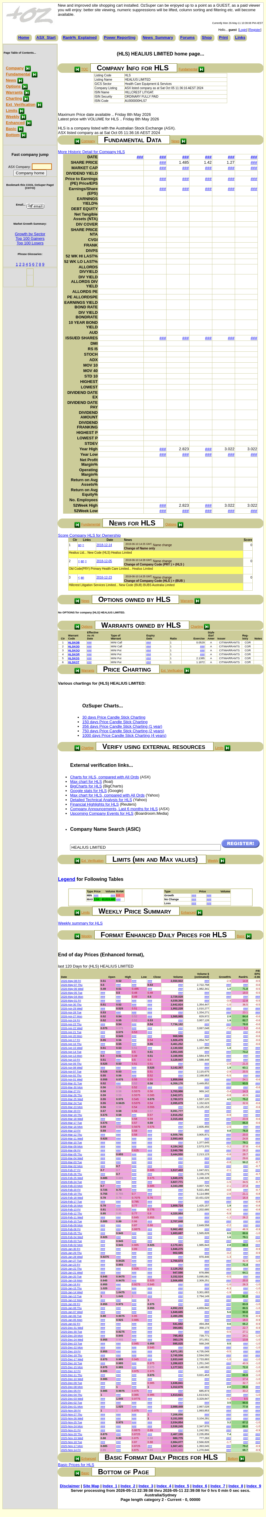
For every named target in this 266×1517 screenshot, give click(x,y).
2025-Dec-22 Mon (72, 1347)
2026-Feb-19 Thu (71, 1193)
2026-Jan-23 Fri (70, 1264)
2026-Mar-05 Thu (71, 1154)
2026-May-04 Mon (72, 996)
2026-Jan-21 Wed (71, 1272)
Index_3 (146, 1486)
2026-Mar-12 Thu (71, 1134)
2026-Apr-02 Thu (71, 1075)
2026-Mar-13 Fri (71, 1130)
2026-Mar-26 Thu (71, 1095)
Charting (14, 98)
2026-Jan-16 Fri (70, 1284)
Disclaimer (70, 1486)
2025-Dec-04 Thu (71, 1394)
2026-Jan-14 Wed (71, 1292)
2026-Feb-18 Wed (72, 1197)
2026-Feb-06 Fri (71, 1229)
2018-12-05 (104, 561)
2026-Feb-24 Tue (71, 1181)
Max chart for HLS (86, 781)
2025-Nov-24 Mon (72, 1426)
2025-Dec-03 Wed (72, 1398)
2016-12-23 (104, 577)
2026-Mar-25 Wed (72, 1099)
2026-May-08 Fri (71, 980)
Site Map (91, 1486)
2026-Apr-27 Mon (71, 1016)
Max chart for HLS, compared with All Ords (107, 795)
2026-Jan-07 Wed (71, 1312)
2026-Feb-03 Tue (71, 1241)
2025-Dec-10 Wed (72, 1379)
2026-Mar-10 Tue (71, 1142)
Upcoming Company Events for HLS (101, 813)
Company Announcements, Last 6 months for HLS (114, 809)
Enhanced (15, 122)
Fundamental (18, 74)
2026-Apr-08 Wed (71, 1067)
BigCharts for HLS (86, 786)
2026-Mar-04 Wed (72, 1158)
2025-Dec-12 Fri (71, 1371)
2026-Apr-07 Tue (71, 1071)
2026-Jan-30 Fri (70, 1248)
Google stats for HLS (88, 790)
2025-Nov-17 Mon (72, 1446)
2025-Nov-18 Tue (71, 1442)
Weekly (12, 116)
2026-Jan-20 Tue (71, 1276)
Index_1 (110, 1486)
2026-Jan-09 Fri (70, 1304)
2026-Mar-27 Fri (71, 1091)
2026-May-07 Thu (71, 984)
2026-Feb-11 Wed (72, 1217)
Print (223, 37)
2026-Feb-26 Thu (71, 1174)
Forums (187, 37)
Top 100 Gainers (29, 238)
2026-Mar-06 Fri (71, 1150)
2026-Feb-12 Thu (71, 1213)
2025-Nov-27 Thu (71, 1414)
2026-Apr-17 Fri (70, 1040)
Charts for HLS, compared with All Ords (104, 777)
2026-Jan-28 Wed (71, 1256)
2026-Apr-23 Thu (71, 1024)
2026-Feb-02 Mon (72, 1245)
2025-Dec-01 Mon (72, 1406)
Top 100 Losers (30, 243)
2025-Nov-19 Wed (72, 1438)
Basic (11, 128)
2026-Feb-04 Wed (72, 1237)
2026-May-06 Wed (72, 988)
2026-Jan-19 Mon (71, 1280)
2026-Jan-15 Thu (71, 1288)
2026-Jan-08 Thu (71, 1308)
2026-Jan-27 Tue (71, 1260)
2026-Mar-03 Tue (71, 1162)
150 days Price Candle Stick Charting (114, 722)
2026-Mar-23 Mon (72, 1107)
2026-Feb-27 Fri (71, 1170)
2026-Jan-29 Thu (71, 1252)
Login (243, 30)
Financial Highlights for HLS (94, 804)
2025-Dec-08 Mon (72, 1386)
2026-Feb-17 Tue (71, 1201)
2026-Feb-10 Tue (71, 1221)
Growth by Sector (30, 234)
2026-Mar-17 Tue (71, 1122)
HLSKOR (73, 654)
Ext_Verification (20, 104)
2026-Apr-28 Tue (71, 1012)
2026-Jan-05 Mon (71, 1319)
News (11, 80)
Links (240, 37)
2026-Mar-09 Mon (72, 1146)
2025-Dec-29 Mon (72, 1335)
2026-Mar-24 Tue (71, 1103)
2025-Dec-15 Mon (72, 1367)
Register (254, 30)
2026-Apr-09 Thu (71, 1063)
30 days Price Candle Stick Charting (113, 717)
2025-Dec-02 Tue (71, 1402)
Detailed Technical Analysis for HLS (101, 799)
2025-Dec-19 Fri (71, 1351)
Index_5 (181, 1486)
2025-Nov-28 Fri (71, 1410)
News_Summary (158, 37)
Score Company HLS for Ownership (89, 535)
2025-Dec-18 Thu (71, 1355)
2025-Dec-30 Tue (71, 1331)
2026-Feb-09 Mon (72, 1225)
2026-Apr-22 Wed (71, 1028)
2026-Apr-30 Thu (71, 1004)
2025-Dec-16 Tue (71, 1363)
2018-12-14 (104, 545)
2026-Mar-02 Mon (72, 1166)
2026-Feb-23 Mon (72, 1185)
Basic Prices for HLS (76, 1464)
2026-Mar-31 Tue (71, 1083)
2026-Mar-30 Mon (72, 1087)
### (140, 157)
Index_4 (164, 1486)
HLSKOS (73, 658)
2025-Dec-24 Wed (72, 1339)
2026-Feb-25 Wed (72, 1178)
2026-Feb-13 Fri (71, 1209)
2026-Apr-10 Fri (70, 1059)
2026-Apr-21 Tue (71, 1032)
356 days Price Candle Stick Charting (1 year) (122, 726)
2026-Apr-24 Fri (70, 1020)
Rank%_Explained (80, 37)
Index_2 (128, 1486)
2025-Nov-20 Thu (71, 1434)
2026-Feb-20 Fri (71, 1189)
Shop (207, 37)
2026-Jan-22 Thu (71, 1268)
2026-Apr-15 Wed (71, 1047)
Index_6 (200, 1486)
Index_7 (217, 1486)
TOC (84, 69)
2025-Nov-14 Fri (71, 1450)
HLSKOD (73, 646)
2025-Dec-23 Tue (71, 1343)
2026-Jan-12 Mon (71, 1300)
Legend (66, 879)
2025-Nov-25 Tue (71, 1422)
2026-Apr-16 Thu (71, 1043)
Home (23, 37)
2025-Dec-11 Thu (71, 1375)
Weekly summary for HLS (80, 923)
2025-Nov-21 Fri (71, 1430)
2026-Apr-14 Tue (71, 1051)
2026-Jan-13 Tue (71, 1296)
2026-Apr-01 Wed (71, 1079)
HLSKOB (73, 642)
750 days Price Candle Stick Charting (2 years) (123, 731)
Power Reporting (120, 37)
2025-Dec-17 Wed (72, 1359)
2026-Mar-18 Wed (72, 1118)
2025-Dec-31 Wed (72, 1327)
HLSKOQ (74, 650)
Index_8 (235, 1486)
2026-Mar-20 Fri (71, 1111)
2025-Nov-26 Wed (72, 1418)
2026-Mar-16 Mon (72, 1126)
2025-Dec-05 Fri (71, 1390)
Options (13, 86)
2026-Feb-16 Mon (72, 1205)
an (79, 545)
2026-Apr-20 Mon (71, 1036)
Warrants (14, 92)
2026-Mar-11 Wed (72, 1138)
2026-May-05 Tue (71, 992)
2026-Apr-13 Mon (71, 1055)
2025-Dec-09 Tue (71, 1382)
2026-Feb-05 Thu (71, 1233)
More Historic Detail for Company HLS (91, 151)
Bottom (13, 135)
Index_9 (254, 1486)
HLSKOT (73, 662)
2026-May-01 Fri (71, 1000)
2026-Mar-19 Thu (71, 1114)
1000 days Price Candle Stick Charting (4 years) (124, 735)
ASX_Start (46, 37)
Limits (11, 110)
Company (15, 68)
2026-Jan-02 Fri (70, 1323)
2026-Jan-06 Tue (71, 1315)
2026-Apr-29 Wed (71, 1008)
